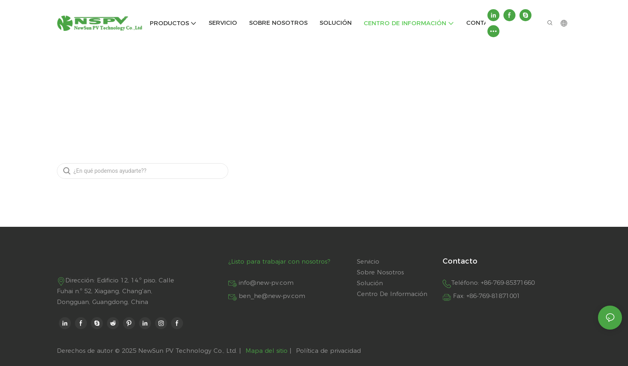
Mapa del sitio (267, 350)
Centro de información (315, 81)
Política (307, 350)
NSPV (270, 81)
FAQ (357, 81)
